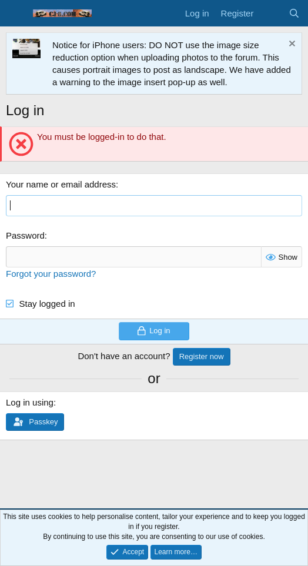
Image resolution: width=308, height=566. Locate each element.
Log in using (29, 402)
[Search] (294, 13)
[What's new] (270, 13)
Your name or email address (61, 184)
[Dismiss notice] (291, 45)
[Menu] (16, 13)
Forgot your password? (51, 274)
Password (25, 235)
